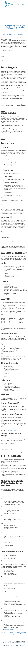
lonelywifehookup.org (13, 430)
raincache (20, 34)
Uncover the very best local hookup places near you (8, 633)
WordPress (23, 645)
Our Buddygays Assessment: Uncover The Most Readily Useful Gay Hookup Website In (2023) (14, 27)
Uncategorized (9, 629)
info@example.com (20, 642)
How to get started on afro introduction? (20, 633)
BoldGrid (10, 645)
